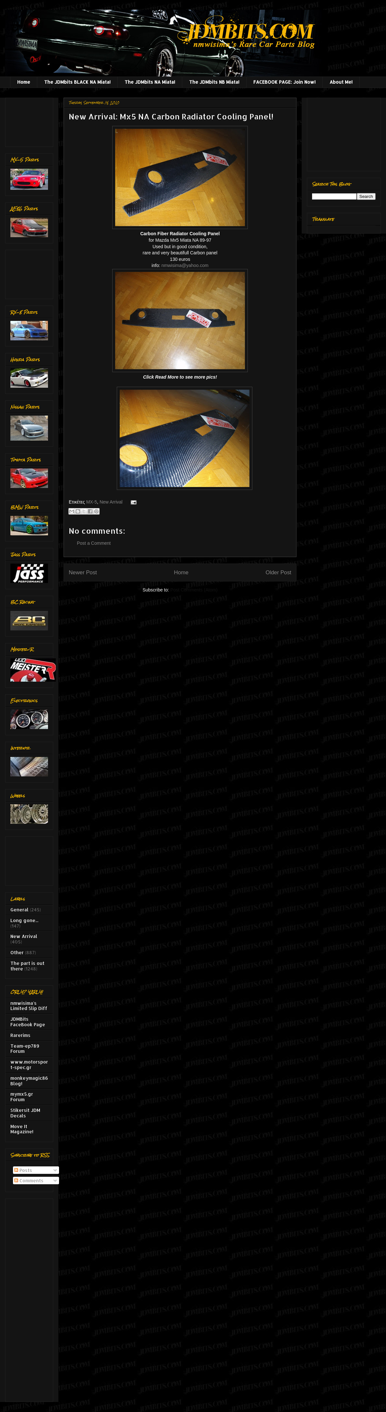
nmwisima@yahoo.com (185, 265)
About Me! (341, 82)
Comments (28, 1180)
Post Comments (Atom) (193, 589)
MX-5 (91, 502)
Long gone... (24, 920)
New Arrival (111, 502)
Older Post (278, 572)
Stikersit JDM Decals (25, 1112)
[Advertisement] (30, 120)
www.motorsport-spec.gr (29, 1064)
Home (23, 82)
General (19, 909)
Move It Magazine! (21, 1129)
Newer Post (83, 572)
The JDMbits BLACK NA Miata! (77, 82)
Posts (23, 1170)
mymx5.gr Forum (21, 1096)
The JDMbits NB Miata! (214, 82)
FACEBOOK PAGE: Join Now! (284, 82)
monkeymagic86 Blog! (29, 1080)
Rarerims (20, 1035)
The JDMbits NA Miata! (150, 82)
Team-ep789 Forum (24, 1048)
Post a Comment (94, 543)
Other (17, 952)
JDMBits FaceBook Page (27, 1021)
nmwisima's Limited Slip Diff (28, 1005)
